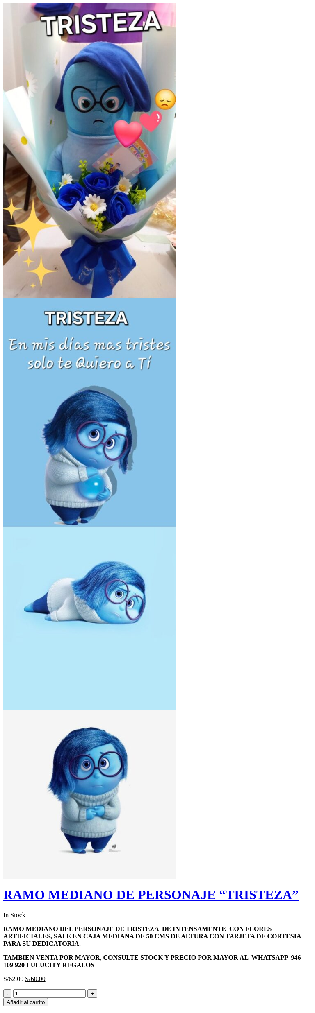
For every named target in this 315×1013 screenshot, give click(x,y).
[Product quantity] (49, 993)
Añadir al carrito (26, 1002)
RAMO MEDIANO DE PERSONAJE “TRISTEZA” (151, 894)
